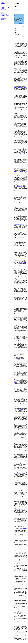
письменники (19, 186)
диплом (2, 13)
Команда (2, 2)
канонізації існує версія (19, 340)
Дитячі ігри (3, 18)
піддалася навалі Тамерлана (19, 120)
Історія (2, 8)
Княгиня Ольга (18, 40)
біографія (3, 10)
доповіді (2, 20)
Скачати (15, 15)
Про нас (2, 4)
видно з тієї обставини (18, 359)
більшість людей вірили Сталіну (20, 153)
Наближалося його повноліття (20, 224)
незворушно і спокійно (18, 171)
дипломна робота (4, 14)
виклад (2, 12)
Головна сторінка (5, 7)
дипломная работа (5, 15)
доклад (2, 19)
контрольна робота (21, 22)
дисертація (3, 16)
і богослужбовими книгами (19, 87)
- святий (19, 244)
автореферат (3, 9)
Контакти (3, 3)
